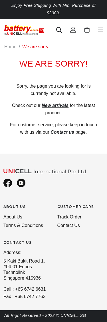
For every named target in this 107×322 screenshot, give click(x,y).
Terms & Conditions (23, 225)
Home (10, 46)
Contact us (62, 132)
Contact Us (68, 225)
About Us (12, 216)
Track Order (69, 216)
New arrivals (55, 105)
